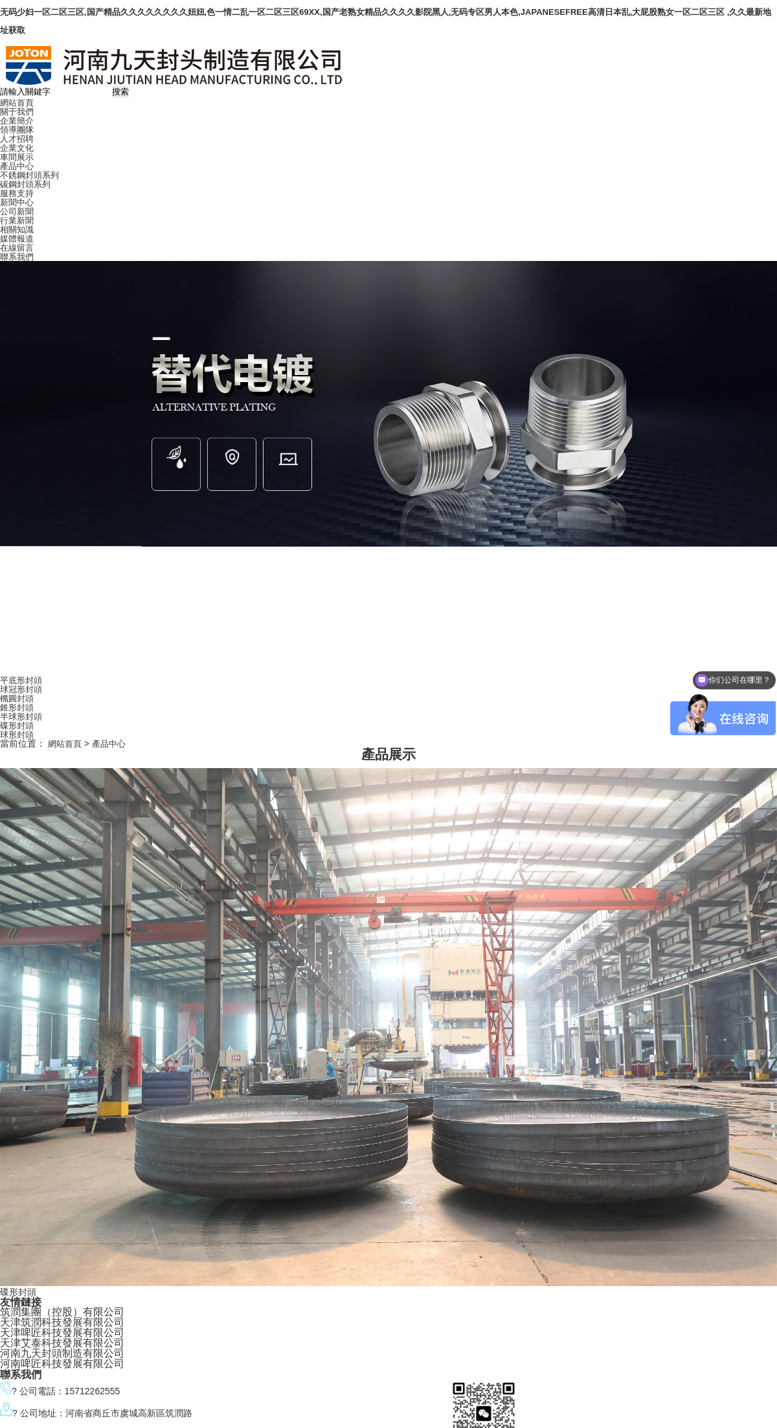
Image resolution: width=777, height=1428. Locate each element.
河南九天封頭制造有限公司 (62, 1353)
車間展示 (17, 157)
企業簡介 (17, 121)
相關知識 (17, 229)
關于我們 (17, 112)
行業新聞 (17, 220)
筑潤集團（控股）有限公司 (62, 1311)
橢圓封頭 (17, 698)
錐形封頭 (17, 707)
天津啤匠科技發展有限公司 (62, 1332)
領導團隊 (17, 130)
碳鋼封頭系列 (25, 184)
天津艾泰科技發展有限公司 (62, 1342)
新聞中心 (17, 202)
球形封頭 (17, 735)
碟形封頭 (17, 726)
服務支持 (17, 193)
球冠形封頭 (21, 689)
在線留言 (17, 248)
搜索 (120, 91)
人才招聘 (17, 139)
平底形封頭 (21, 680)
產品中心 (17, 166)
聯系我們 (17, 257)
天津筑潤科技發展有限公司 (62, 1322)
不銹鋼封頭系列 (29, 175)
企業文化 (17, 148)
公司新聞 (17, 211)
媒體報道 (17, 239)
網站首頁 (17, 103)
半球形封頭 (21, 716)
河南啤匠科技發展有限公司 (62, 1363)
